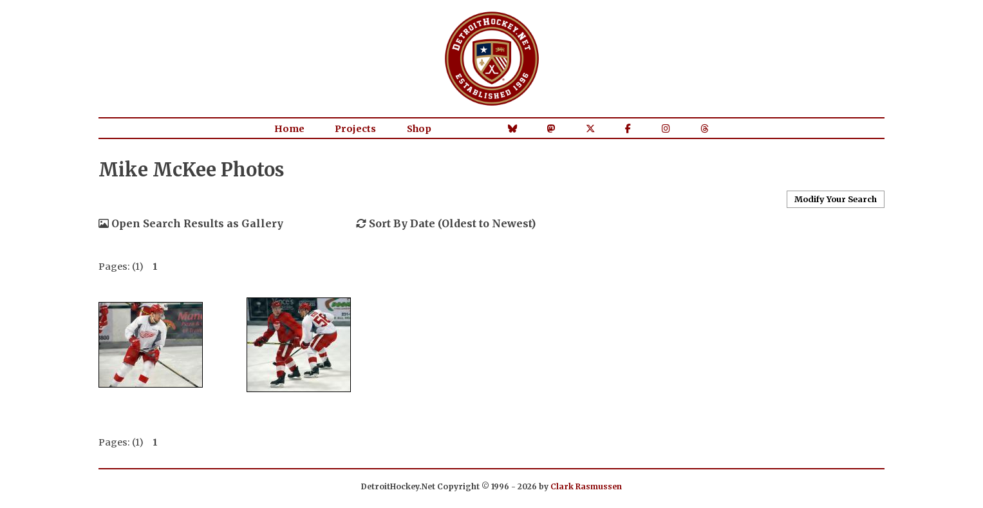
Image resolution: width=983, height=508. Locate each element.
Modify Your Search (835, 199)
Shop (419, 129)
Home (289, 129)
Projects (355, 129)
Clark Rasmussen (586, 486)
